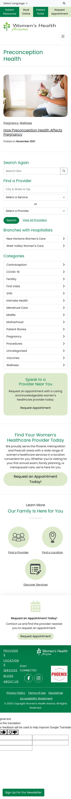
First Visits (35, 286)
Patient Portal (40, 11)
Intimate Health (35, 301)
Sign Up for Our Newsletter (23, 792)
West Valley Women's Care (35, 246)
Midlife (35, 315)
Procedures (35, 344)
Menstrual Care (35, 308)
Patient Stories (35, 329)
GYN (35, 293)
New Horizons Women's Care (35, 239)
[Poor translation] (12, 732)
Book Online (26, 11)
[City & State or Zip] (35, 189)
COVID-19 (35, 272)
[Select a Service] (35, 197)
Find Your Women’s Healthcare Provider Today (35, 437)
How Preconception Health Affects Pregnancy (32, 132)
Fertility (35, 279)
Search (11, 220)
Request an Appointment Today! (35, 479)
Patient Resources (9, 11)
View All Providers (35, 220)
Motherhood (35, 322)
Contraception (35, 265)
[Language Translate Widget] (15, 3)
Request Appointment (59, 11)
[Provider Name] (35, 211)
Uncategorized (35, 351)
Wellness (26, 123)
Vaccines (35, 358)
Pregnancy (10, 123)
